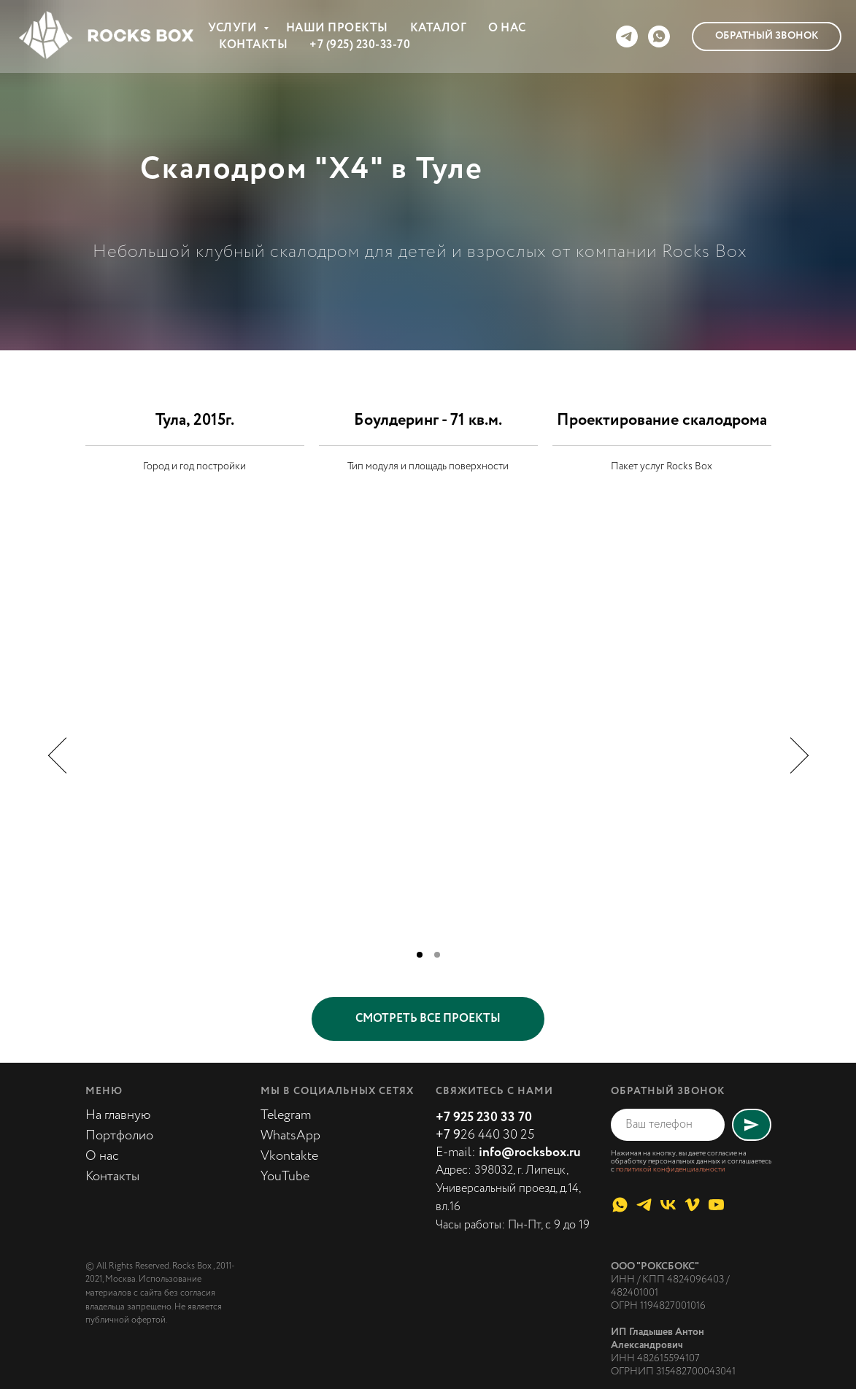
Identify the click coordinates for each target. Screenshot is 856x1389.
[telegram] (627, 36)
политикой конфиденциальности (670, 1169)
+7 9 (448, 1135)
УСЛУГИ (234, 28)
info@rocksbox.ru (530, 1152)
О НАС (507, 28)
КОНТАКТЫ (253, 44)
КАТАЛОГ (438, 28)
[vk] (668, 1205)
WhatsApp (290, 1135)
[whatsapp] (659, 36)
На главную (118, 1115)
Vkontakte (289, 1156)
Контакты (112, 1176)
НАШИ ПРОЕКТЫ (337, 28)
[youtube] (716, 1205)
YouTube (285, 1176)
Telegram (286, 1115)
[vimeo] (692, 1205)
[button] (766, 36)
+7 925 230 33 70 (484, 1117)
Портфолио (119, 1135)
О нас (102, 1156)
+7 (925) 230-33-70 (359, 44)
